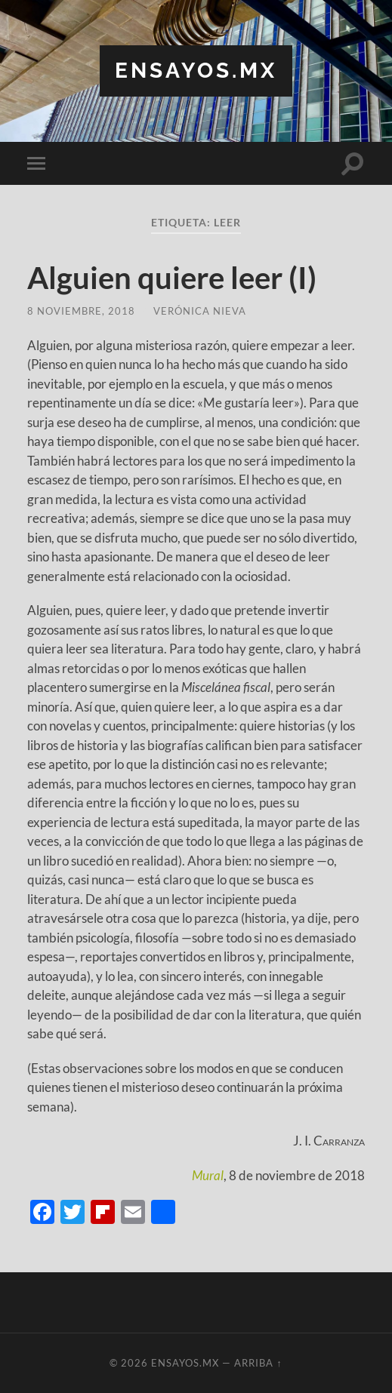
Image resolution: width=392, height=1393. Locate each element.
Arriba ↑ (258, 1363)
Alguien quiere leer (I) (171, 278)
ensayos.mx (196, 70)
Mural (208, 1175)
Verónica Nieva (199, 311)
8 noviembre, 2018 (81, 311)
